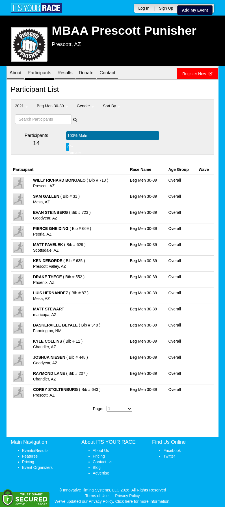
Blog (97, 467)
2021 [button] (21, 106)
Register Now (197, 73)
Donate (86, 73)
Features (30, 456)
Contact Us (102, 462)
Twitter (169, 456)
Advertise (101, 473)
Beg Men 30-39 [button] (52, 106)
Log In (143, 8)
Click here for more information (142, 501)
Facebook (172, 450)
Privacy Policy (127, 495)
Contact (107, 73)
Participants (39, 73)
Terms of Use (97, 495)
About (15, 73)
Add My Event (195, 10)
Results (64, 73)
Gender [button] (85, 106)
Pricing (28, 462)
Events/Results (35, 450)
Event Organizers (37, 467)
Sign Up (166, 8)
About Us (101, 450)
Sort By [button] (111, 106)
